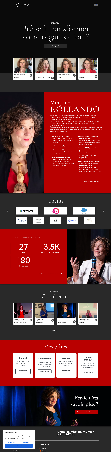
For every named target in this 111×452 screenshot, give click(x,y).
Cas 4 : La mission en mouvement (85, 76)
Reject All (25, 442)
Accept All (18, 446)
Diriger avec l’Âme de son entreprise (64, 321)
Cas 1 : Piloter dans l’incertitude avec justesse (19, 76)
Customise (11, 442)
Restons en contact (23, 371)
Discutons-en (44, 371)
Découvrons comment (66, 371)
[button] (31, 75)
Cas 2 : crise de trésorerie (43, 77)
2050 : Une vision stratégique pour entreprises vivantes (20, 321)
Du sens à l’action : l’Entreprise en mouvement (84, 321)
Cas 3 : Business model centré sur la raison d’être (64, 76)
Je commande (88, 372)
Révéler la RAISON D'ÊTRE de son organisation (41, 321)
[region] (19, 439)
